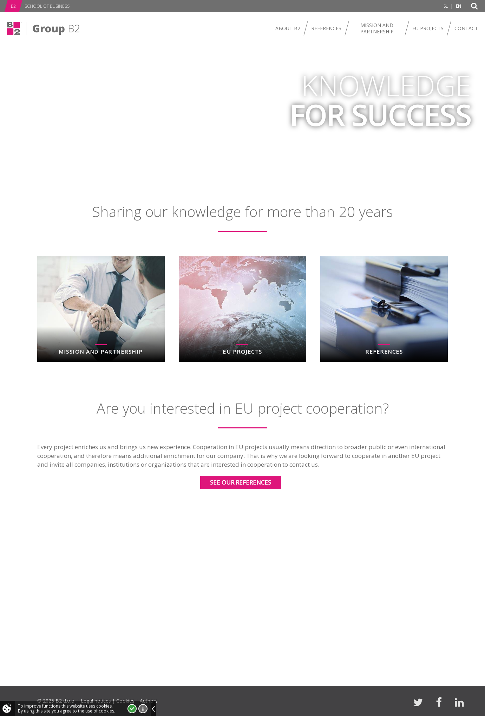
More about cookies (143, 708)
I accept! (132, 708)
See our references (240, 482)
